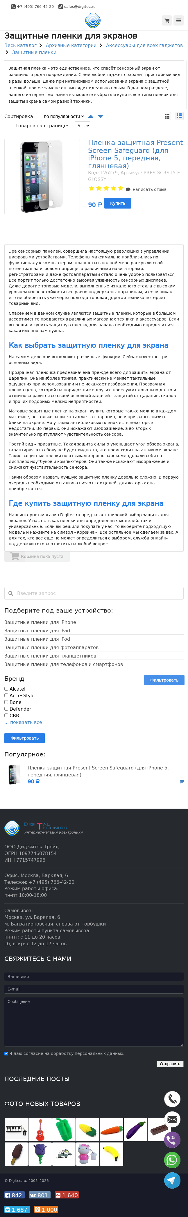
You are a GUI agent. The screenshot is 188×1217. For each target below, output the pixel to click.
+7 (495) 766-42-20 (35, 6)
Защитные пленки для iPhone (40, 622)
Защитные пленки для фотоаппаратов (51, 647)
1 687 (17, 1210)
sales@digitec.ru (80, 6)
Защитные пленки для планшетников (50, 656)
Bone (13, 702)
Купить (117, 203)
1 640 (67, 1195)
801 (40, 1195)
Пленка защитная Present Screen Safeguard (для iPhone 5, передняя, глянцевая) (135, 154)
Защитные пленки (34, 52)
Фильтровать (164, 680)
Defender (17, 709)
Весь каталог (20, 45)
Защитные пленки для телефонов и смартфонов (63, 664)
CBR (11, 715)
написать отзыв (149, 189)
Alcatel (14, 689)
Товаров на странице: (41, 125)
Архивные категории (71, 45)
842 (14, 1195)
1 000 (46, 1210)
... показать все (23, 722)
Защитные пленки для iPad (37, 630)
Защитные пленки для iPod (37, 639)
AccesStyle (19, 695)
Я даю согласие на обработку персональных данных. (64, 1053)
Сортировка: (19, 116)
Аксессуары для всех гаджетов (144, 45)
